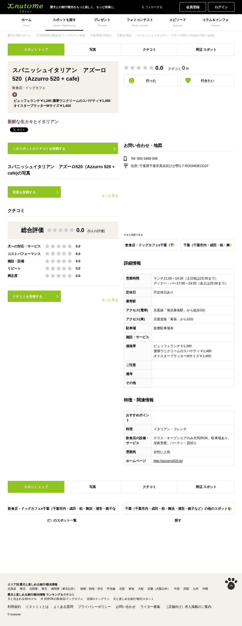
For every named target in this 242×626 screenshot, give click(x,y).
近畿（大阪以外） (158, 588)
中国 (177, 588)
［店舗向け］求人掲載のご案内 (188, 607)
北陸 (122, 588)
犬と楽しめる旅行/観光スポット (133, 599)
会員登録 (192, 7)
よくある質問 (63, 607)
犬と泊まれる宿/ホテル (22, 599)
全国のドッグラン (98, 599)
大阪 (141, 588)
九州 (196, 588)
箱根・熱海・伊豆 (91, 588)
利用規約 (14, 607)
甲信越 (111, 588)
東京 (44, 588)
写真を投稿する (24, 192)
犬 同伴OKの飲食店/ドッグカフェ (61, 599)
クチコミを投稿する (27, 296)
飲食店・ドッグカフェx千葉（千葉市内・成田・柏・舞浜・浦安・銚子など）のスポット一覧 (149, 247)
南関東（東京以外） (64, 588)
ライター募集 (150, 607)
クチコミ (149, 49)
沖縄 (205, 588)
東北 (23, 588)
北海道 (12, 588)
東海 (131, 588)
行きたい (207, 81)
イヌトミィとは (37, 607)
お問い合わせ (126, 607)
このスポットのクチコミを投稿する (39, 148)
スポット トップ (36, 49)
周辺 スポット (206, 49)
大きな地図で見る (133, 235)
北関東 (33, 588)
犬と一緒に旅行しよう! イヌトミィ (25, 7)
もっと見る (110, 195)
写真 (92, 49)
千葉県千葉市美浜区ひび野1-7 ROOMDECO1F (173, 166)
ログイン (221, 7)
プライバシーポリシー (94, 607)
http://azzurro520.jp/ (168, 461)
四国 (186, 588)
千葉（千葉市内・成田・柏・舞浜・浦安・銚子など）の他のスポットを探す (206, 247)
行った (151, 81)
